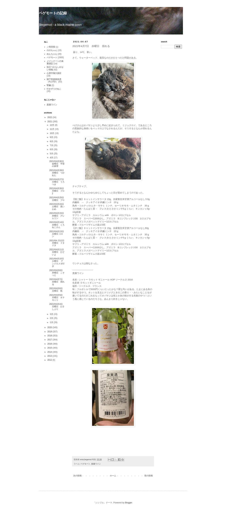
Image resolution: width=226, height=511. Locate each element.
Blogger (128, 502)
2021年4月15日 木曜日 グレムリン (57, 215)
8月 (52, 141)
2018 (50, 335)
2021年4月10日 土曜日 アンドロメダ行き (57, 262)
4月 (52, 157)
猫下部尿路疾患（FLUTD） (54, 80)
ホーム (113, 475)
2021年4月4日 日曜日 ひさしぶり (57, 306)
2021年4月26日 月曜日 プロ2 (57, 191)
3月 (52, 314)
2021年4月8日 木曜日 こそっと (57, 273)
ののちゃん (52, 50)
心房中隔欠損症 (54, 73)
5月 (52, 153)
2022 (50, 117)
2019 (50, 331)
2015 (50, 348)
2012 (50, 360)
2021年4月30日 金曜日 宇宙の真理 (57, 164)
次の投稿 (77, 475)
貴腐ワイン (96, 464)
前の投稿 (148, 475)
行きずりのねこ (54, 89)
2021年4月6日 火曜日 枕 (57, 289)
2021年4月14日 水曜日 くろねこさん (57, 225)
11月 (52, 129)
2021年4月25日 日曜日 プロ (57, 198)
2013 (50, 356)
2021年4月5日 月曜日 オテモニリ (57, 297)
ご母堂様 (51, 47)
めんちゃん (52, 54)
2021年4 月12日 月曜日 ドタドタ (57, 243)
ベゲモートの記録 (53, 13)
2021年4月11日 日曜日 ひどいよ (57, 252)
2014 (50, 352)
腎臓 (49, 85)
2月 (52, 318)
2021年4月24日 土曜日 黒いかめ (57, 206)
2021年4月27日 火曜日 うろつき (57, 182)
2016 (50, 344)
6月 (52, 149)
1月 (52, 322)
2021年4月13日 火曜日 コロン (57, 234)
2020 (50, 327)
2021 (50, 121)
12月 (52, 125)
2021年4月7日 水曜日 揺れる (57, 282)
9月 (52, 137)
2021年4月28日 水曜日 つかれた (57, 173)
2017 (50, 339)
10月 (52, 133)
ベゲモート (85, 464)
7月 (52, 145)
